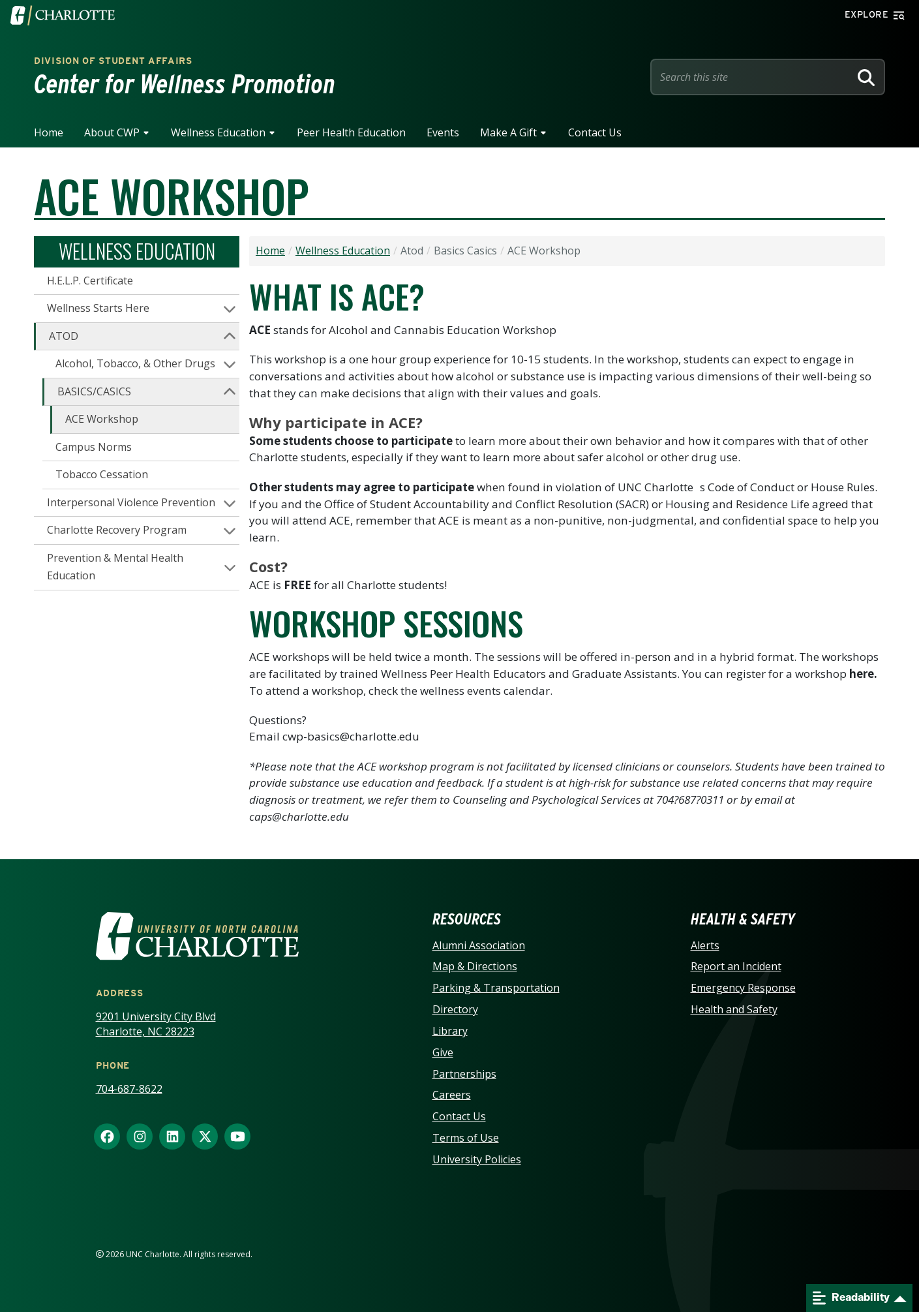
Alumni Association (478, 945)
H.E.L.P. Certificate (90, 280)
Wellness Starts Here (98, 308)
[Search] (866, 77)
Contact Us (595, 132)
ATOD (63, 336)
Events (443, 132)
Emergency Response (743, 988)
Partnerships (464, 1074)
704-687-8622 (129, 1089)
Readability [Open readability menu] (851, 1297)
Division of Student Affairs (113, 60)
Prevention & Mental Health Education (115, 567)
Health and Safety (734, 1009)
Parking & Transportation (496, 988)
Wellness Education (218, 132)
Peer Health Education (351, 132)
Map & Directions (474, 966)
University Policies (476, 1159)
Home (48, 132)
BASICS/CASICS (94, 391)
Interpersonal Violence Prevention (131, 502)
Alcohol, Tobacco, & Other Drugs (135, 363)
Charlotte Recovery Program (117, 530)
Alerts (705, 945)
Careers (451, 1095)
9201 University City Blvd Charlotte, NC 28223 (156, 1024)
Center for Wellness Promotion (184, 84)
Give (442, 1052)
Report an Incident (736, 966)
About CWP (112, 132)
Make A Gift (508, 132)
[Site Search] (752, 77)
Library (450, 1031)
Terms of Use (465, 1138)
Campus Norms (93, 447)
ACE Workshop (101, 419)
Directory (455, 1009)
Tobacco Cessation (101, 474)
